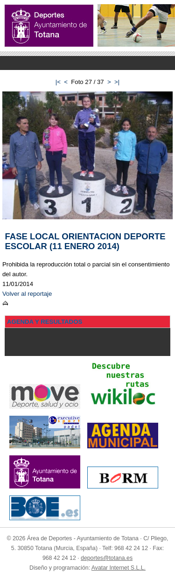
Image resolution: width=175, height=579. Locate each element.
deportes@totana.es (107, 558)
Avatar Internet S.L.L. (118, 568)
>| (116, 81)
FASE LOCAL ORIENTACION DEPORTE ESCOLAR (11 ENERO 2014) (85, 241)
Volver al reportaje (27, 293)
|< (58, 81)
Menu (87, 63)
